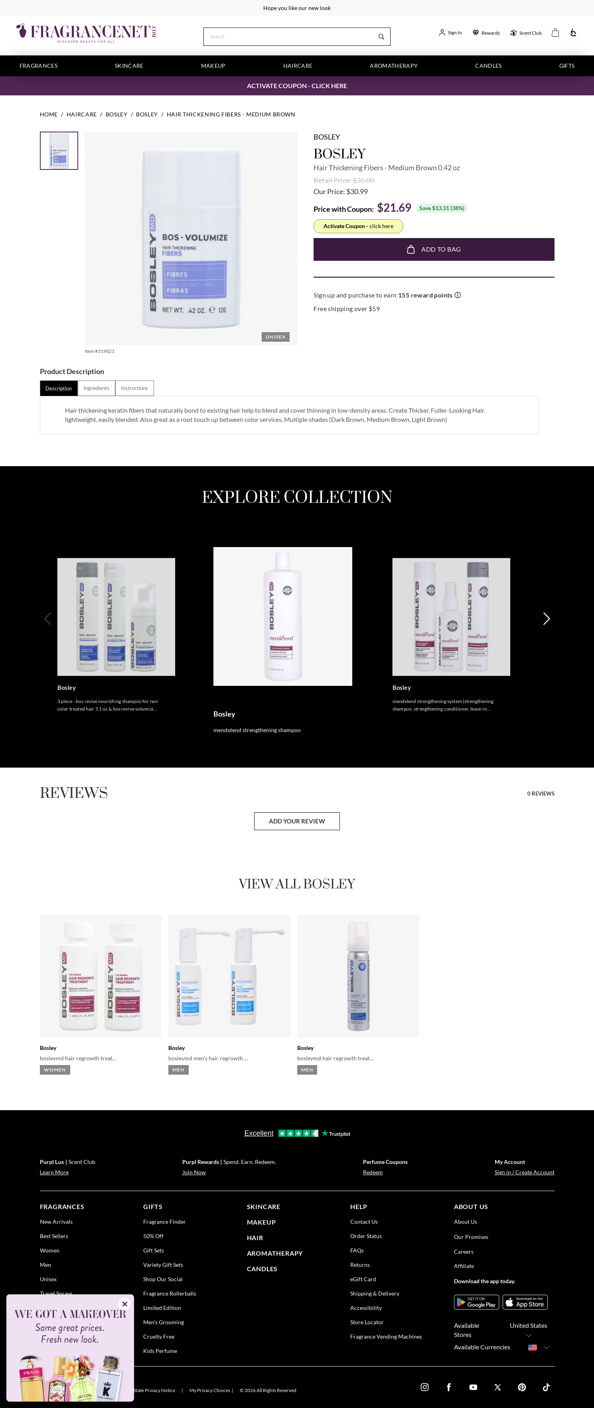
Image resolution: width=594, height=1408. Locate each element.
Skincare (129, 65)
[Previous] (48, 644)
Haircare (298, 65)
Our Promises (471, 1236)
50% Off (153, 1236)
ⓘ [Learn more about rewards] (457, 295)
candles (262, 1268)
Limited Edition (162, 1307)
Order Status (366, 1236)
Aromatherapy (394, 65)
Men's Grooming (163, 1322)
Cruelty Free (158, 1336)
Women (49, 1250)
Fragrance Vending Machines (386, 1336)
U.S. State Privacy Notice (149, 1390)
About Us (465, 1221)
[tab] (59, 388)
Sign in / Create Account (525, 1172)
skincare (263, 1206)
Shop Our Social (163, 1279)
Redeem (373, 1172)
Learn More (54, 1172)
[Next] (546, 644)
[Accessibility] (573, 33)
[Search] (288, 36)
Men (45, 1264)
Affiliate (464, 1265)
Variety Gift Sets (163, 1264)
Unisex (48, 1279)
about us (471, 1206)
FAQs (357, 1250)
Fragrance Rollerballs (169, 1293)
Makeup (213, 65)
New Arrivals (56, 1221)
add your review (297, 821)
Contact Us (364, 1221)
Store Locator (367, 1322)
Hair (255, 1237)
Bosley (327, 136)
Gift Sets (153, 1250)
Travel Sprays (56, 1293)
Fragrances (39, 65)
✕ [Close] (124, 1304)
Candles (488, 65)
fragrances (62, 1206)
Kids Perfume (160, 1350)
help (358, 1206)
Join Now (194, 1172)
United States (528, 1330)
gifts (153, 1206)
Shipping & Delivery (374, 1293)
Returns (360, 1264)
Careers (464, 1251)
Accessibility (366, 1307)
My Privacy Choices (209, 1390)
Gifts (567, 65)
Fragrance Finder (164, 1221)
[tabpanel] (289, 415)
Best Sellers (54, 1236)
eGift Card (363, 1279)
